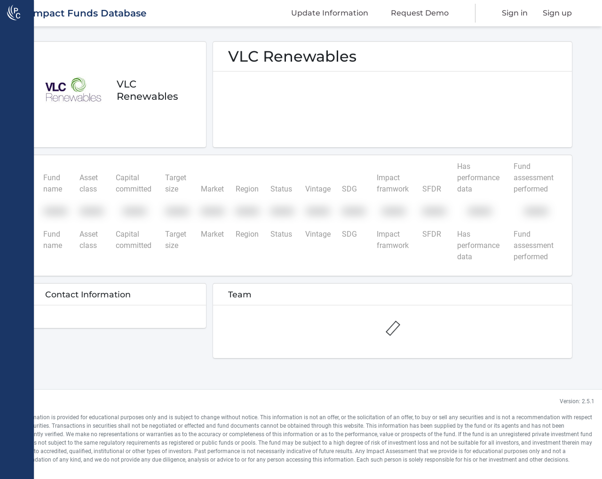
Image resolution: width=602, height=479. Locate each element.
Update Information (329, 12)
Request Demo (420, 12)
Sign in (515, 12)
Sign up (557, 12)
